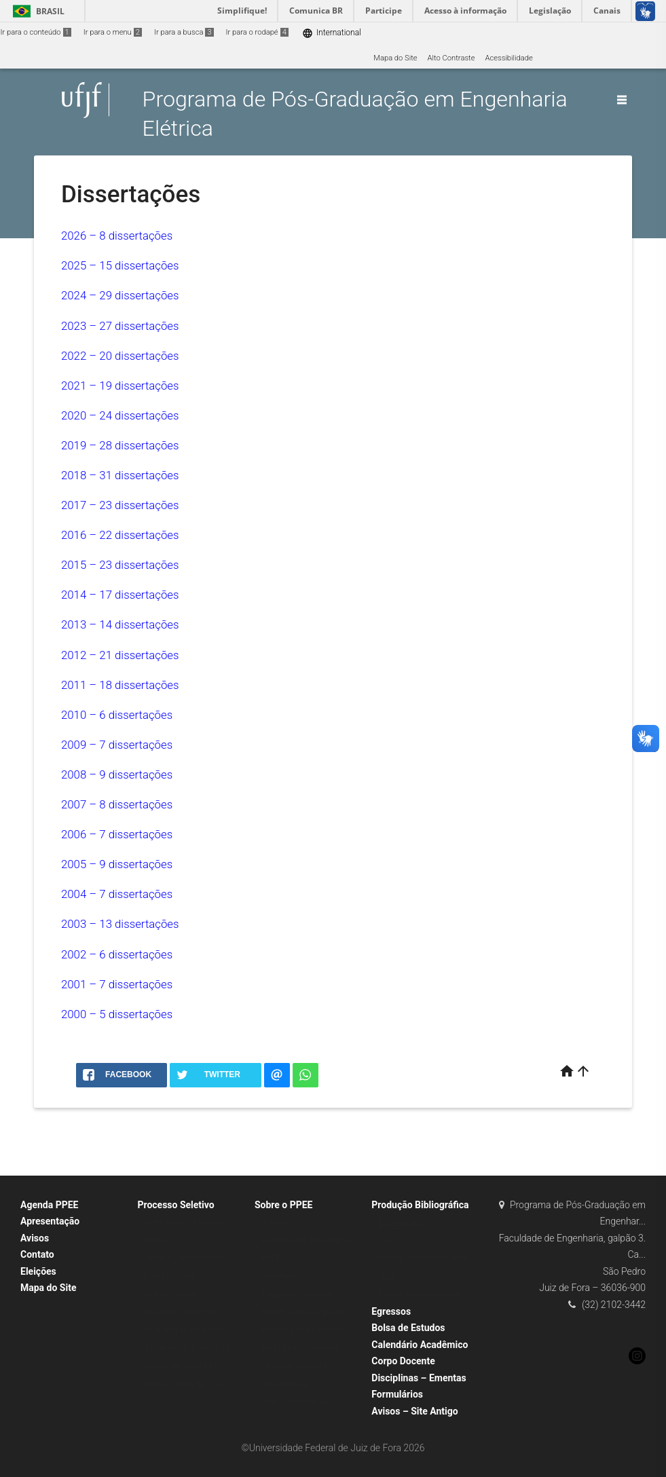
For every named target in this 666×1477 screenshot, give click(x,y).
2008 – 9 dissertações (116, 774)
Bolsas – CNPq (169, 1294)
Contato (37, 1254)
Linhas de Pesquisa (294, 1366)
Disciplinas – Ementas (418, 1377)
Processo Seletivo (175, 1204)
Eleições (38, 1271)
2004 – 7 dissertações (116, 894)
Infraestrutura (284, 1384)
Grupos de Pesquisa (295, 1402)
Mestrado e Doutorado (181, 1312)
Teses (388, 1240)
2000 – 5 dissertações (116, 1014)
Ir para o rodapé (257, 32)
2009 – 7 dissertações (116, 744)
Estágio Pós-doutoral (296, 1294)
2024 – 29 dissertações (120, 295)
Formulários (397, 1394)
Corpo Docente (402, 1361)
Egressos (391, 1311)
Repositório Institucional (419, 1294)
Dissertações (400, 1222)
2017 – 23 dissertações (120, 505)
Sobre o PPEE (284, 1204)
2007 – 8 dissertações (116, 804)
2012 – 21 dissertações (120, 655)
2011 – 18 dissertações (120, 685)
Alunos (273, 1222)
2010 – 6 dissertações (116, 715)
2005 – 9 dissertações (116, 864)
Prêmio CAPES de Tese (182, 1384)
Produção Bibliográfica (419, 1204)
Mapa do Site (395, 58)
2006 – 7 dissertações (116, 834)
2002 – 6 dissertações (116, 954)
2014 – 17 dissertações (120, 594)
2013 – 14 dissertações (120, 624)
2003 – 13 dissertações (120, 924)
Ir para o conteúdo (36, 32)
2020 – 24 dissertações (120, 415)
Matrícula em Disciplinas (302, 1312)
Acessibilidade (508, 58)
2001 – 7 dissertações (116, 984)
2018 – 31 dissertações (120, 475)
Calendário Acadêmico (419, 1344)
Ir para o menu (113, 32)
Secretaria (278, 1276)
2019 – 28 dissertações (120, 445)
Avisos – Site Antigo (414, 1411)
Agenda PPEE (49, 1204)
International (331, 33)
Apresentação (49, 1221)
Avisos (34, 1238)
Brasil (36, 11)
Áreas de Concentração (300, 1348)
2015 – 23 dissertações (120, 565)
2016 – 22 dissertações (120, 535)
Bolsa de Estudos (408, 1327)
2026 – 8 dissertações (116, 235)
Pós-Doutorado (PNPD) (182, 1366)
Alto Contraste (451, 58)
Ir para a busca (184, 32)
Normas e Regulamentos (303, 1330)
